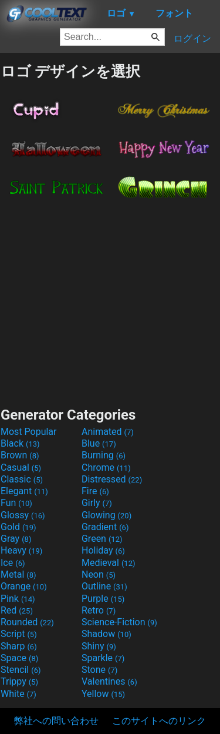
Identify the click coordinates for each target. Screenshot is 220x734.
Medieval (109, 562)
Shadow (106, 633)
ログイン (192, 38)
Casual (21, 467)
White (18, 693)
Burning (104, 455)
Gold (18, 526)
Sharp (19, 646)
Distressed (112, 479)
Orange (24, 586)
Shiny (99, 646)
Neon (99, 574)
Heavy (21, 550)
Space (19, 657)
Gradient (105, 526)
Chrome (106, 467)
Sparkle (103, 657)
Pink (18, 598)
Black (20, 443)
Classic (22, 479)
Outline (104, 586)
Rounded (27, 622)
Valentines (109, 681)
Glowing (106, 515)
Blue (99, 443)
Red (17, 610)
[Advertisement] (110, 299)
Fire (95, 491)
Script (19, 633)
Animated (108, 431)
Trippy (19, 681)
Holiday (103, 550)
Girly (97, 502)
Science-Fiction (119, 622)
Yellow (103, 693)
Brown (20, 455)
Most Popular (29, 431)
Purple (103, 598)
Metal (18, 574)
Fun (16, 502)
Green (102, 538)
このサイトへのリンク (159, 720)
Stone (99, 669)
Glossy (23, 515)
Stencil (20, 669)
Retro (99, 610)
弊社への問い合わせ (56, 720)
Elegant (24, 491)
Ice (13, 562)
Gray (16, 538)
